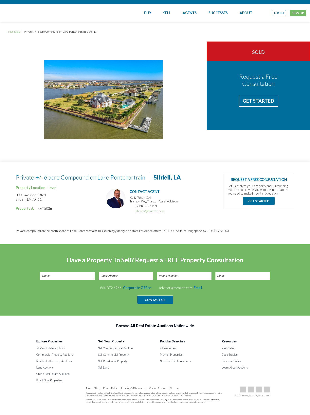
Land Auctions (45, 367)
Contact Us (155, 300)
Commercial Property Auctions (55, 354)
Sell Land (103, 367)
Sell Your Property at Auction (115, 348)
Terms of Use (92, 388)
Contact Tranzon (157, 388)
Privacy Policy (110, 388)
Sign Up (298, 13)
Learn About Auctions (235, 367)
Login (279, 13)
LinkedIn (251, 389)
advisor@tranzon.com (180, 287)
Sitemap (174, 388)
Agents (190, 13)
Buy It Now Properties (49, 380)
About (246, 13)
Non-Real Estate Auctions (175, 361)
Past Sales (14, 31)
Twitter (259, 389)
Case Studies (230, 354)
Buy (147, 13)
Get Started (258, 101)
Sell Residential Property (112, 361)
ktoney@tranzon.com (150, 211)
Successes (218, 13)
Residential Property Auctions (54, 361)
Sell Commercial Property (113, 354)
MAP (53, 188)
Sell (167, 13)
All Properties (168, 348)
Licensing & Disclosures (133, 388)
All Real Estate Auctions (50, 348)
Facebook (243, 389)
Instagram (267, 389)
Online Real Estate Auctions (53, 373)
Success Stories (231, 361)
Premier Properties (171, 354)
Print (298, 32)
